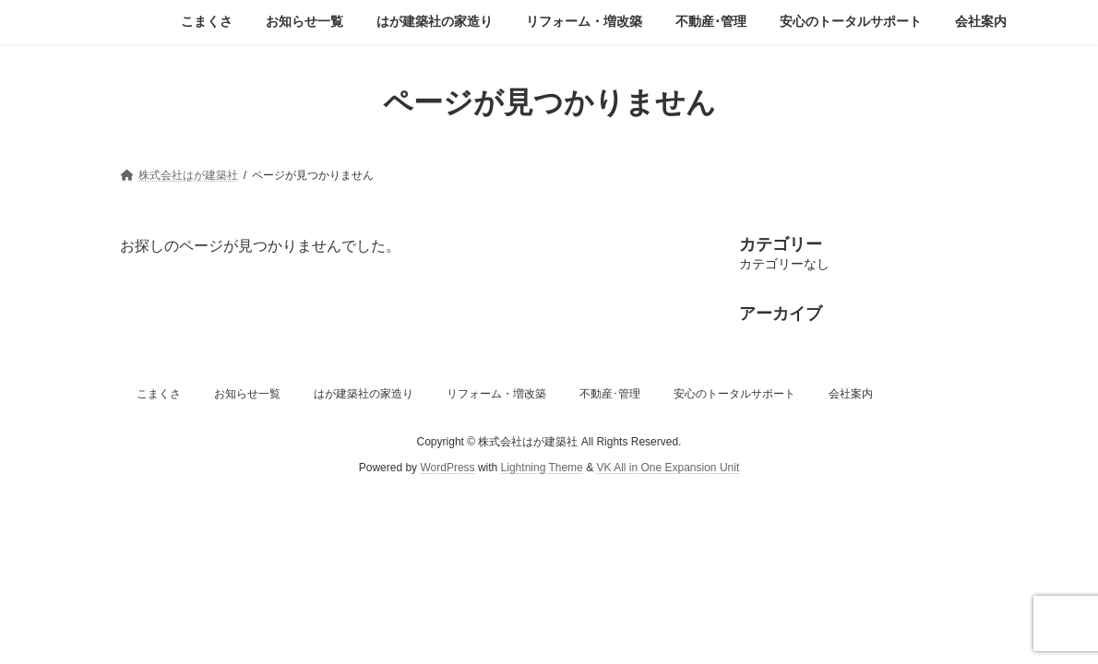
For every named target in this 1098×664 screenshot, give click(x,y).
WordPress (447, 467)
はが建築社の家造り (363, 393)
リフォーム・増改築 (496, 393)
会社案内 (851, 393)
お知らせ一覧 (247, 393)
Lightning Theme (542, 467)
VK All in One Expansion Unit (667, 467)
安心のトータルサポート (734, 393)
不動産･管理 (609, 393)
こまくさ (159, 393)
